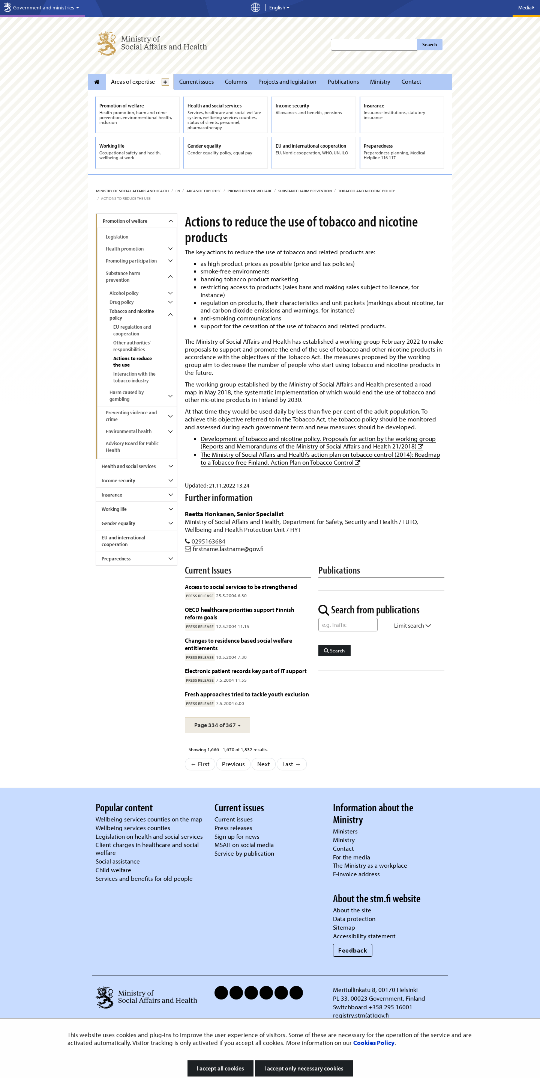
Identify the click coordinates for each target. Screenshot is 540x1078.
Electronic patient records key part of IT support (246, 671)
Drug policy (122, 302)
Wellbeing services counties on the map (149, 819)
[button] (217, 725)
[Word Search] (348, 624)
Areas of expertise (133, 81)
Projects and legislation (287, 81)
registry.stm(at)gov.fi (361, 1015)
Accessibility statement (364, 936)
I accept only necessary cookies (304, 1068)
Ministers (345, 831)
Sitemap (344, 927)
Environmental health (129, 431)
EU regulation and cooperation (132, 330)
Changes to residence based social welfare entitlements (238, 644)
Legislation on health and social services (149, 836)
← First (200, 764)
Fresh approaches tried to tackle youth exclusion (247, 694)
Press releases (233, 828)
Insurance (112, 494)
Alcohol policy (124, 293)
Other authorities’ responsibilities (132, 346)
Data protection (354, 918)
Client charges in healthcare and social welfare (147, 848)
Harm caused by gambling (127, 395)
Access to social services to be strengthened (241, 586)
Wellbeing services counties (133, 828)
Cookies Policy (373, 1042)
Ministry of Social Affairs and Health (132, 190)
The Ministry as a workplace (370, 865)
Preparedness (116, 558)
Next (263, 764)
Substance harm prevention (305, 190)
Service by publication (244, 853)
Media (526, 7)
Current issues (196, 81)
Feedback (352, 950)
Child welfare (113, 870)
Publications (343, 81)
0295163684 (208, 541)
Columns (236, 81)
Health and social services (129, 466)
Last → (291, 764)
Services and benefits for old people (144, 878)
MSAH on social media (244, 845)
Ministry (380, 81)
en (177, 190)
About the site (352, 910)
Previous (233, 764)
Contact (411, 81)
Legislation (117, 236)
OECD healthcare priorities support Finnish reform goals (239, 613)
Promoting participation (131, 260)
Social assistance (118, 861)
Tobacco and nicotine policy (366, 190)
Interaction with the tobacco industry (134, 377)
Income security (118, 480)
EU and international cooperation (123, 541)
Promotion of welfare (249, 190)
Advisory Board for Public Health (132, 446)
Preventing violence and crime (131, 416)
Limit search (412, 625)
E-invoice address (356, 874)
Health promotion (125, 248)
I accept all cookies (220, 1068)
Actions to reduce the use (132, 361)
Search (429, 44)
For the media (351, 857)
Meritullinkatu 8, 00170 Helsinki (375, 989)
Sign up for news (237, 836)
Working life (114, 509)
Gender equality (118, 523)
